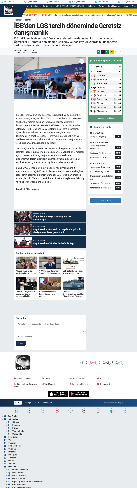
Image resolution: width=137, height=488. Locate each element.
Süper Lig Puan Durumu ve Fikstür (25, 385)
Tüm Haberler (114, 6)
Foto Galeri (11, 437)
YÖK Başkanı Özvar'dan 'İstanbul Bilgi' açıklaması (49, 272)
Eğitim (28, 20)
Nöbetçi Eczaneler (22, 378)
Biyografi (10, 455)
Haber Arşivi (103, 384)
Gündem (35, 6)
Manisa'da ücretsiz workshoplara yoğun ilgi (26, 272)
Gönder (21, 343)
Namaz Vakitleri (77, 378)
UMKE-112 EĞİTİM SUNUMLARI (70, 6)
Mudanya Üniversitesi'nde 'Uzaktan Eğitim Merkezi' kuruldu (73, 294)
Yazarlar (10, 443)
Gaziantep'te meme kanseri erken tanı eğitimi (47, 294)
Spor (126, 6)
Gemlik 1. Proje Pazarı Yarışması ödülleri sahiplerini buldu (25, 294)
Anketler (10, 458)
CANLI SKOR (105, 200)
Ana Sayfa (10, 416)
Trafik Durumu (104, 378)
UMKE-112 (47, 6)
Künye (101, 6)
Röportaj (10, 452)
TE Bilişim (119, 403)
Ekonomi (14, 425)
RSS (18, 403)
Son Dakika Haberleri (79, 384)
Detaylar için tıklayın (105, 118)
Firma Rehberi (12, 446)
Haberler (18, 20)
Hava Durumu (49, 378)
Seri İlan (10, 449)
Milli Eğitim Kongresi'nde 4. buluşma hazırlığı (73, 272)
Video (9, 440)
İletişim (91, 6)
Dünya (13, 428)
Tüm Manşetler (49, 384)
